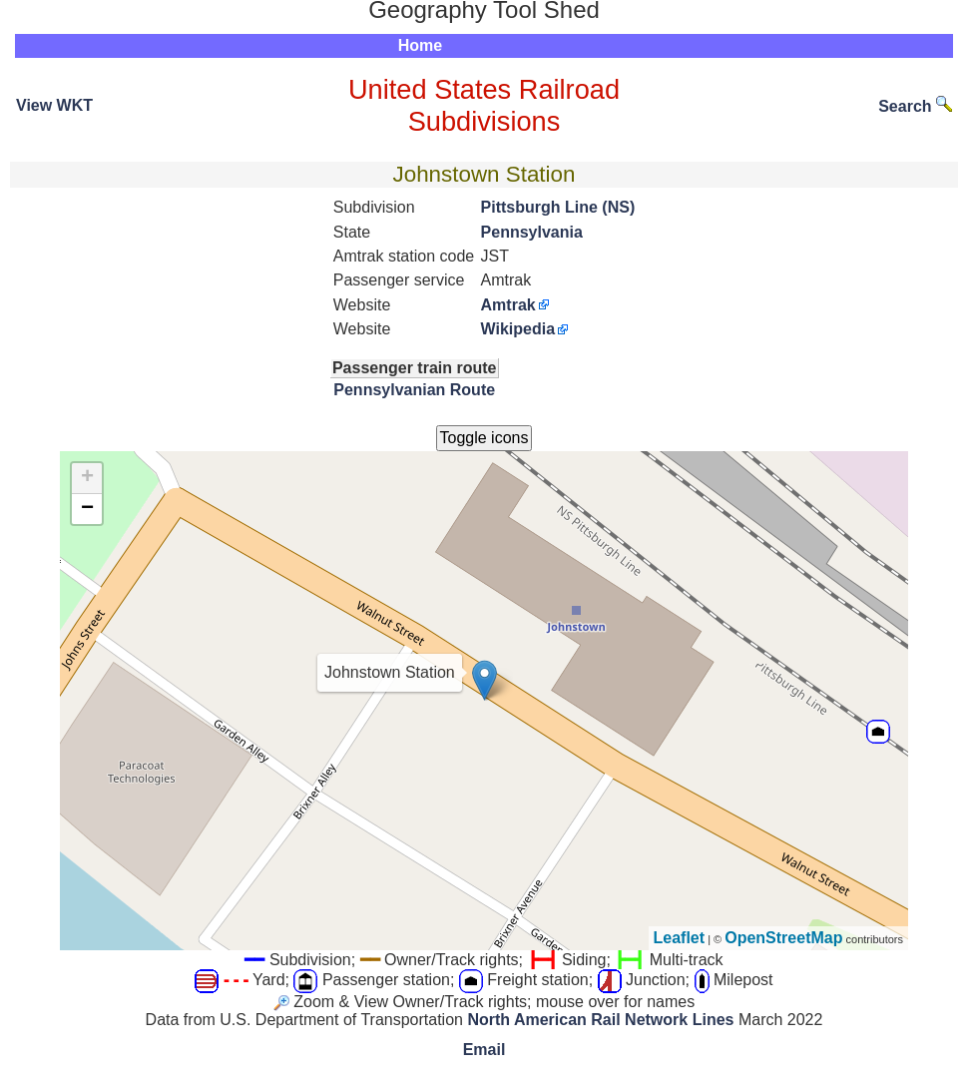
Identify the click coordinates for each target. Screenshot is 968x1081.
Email (484, 1049)
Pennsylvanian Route (414, 389)
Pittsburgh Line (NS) (558, 207)
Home (420, 45)
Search (915, 106)
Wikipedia (518, 328)
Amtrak (508, 304)
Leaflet (680, 937)
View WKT (54, 105)
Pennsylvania (532, 232)
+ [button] (87, 478)
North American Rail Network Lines (600, 1019)
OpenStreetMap (783, 937)
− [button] (87, 509)
